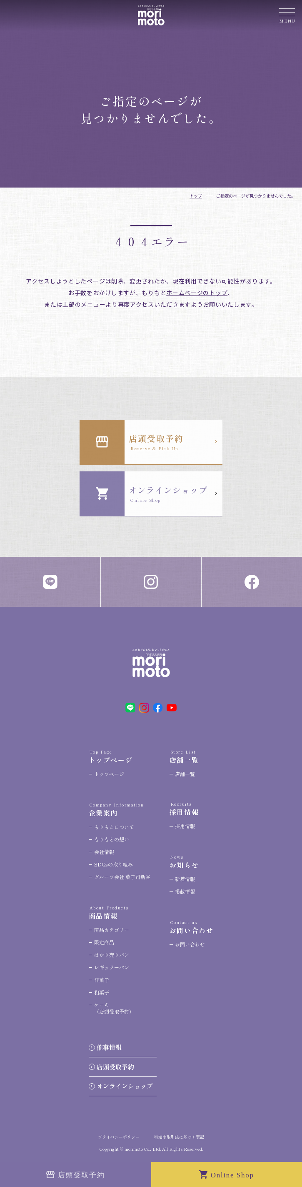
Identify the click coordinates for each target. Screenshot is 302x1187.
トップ (196, 196)
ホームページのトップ (196, 292)
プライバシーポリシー (119, 1137)
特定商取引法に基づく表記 (179, 1137)
